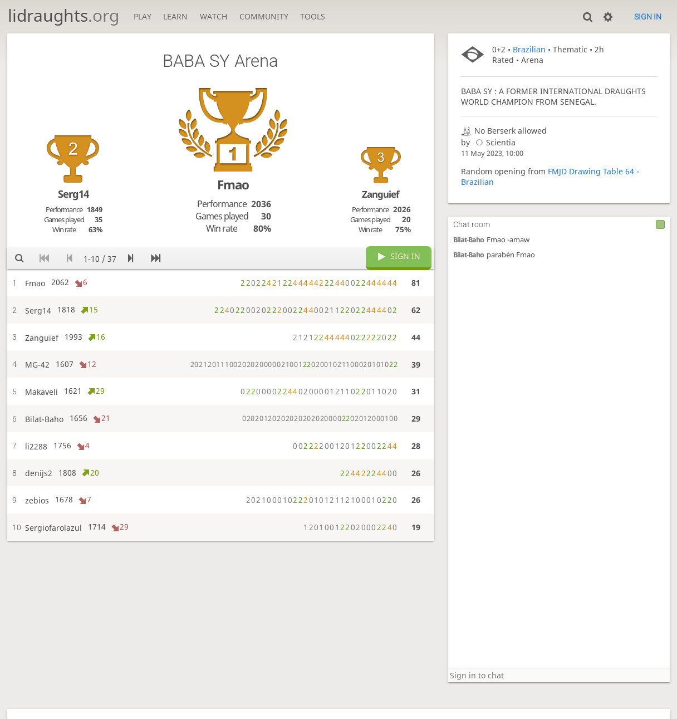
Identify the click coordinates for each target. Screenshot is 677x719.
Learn (175, 16)
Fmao (233, 184)
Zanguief (380, 194)
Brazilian (529, 49)
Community (263, 16)
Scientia (494, 142)
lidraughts (63, 15)
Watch (213, 16)
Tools (312, 16)
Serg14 (73, 193)
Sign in (647, 16)
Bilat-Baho (468, 239)
